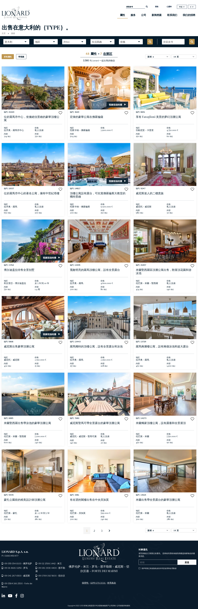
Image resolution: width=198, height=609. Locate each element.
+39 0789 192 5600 (47, 575)
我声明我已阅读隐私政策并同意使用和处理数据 (158, 568)
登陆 (156, 6)
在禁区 (107, 53)
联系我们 (172, 15)
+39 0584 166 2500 (13, 583)
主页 (4, 33)
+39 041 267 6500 (12, 575)
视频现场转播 (117, 104)
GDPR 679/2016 (98, 582)
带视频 (21, 56)
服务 (133, 15)
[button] (60, 113)
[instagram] (22, 595)
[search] (147, 6)
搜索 (13, 33)
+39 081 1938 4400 (47, 568)
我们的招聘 (189, 15)
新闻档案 (157, 15)
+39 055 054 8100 (12, 563)
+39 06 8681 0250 (12, 568)
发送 (187, 562)
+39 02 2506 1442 (46, 563)
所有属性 (8, 56)
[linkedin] (3, 595)
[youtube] (10, 595)
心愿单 (169, 6)
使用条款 (111, 582)
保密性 (85, 582)
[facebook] (16, 595)
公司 (143, 15)
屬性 (122, 15)
